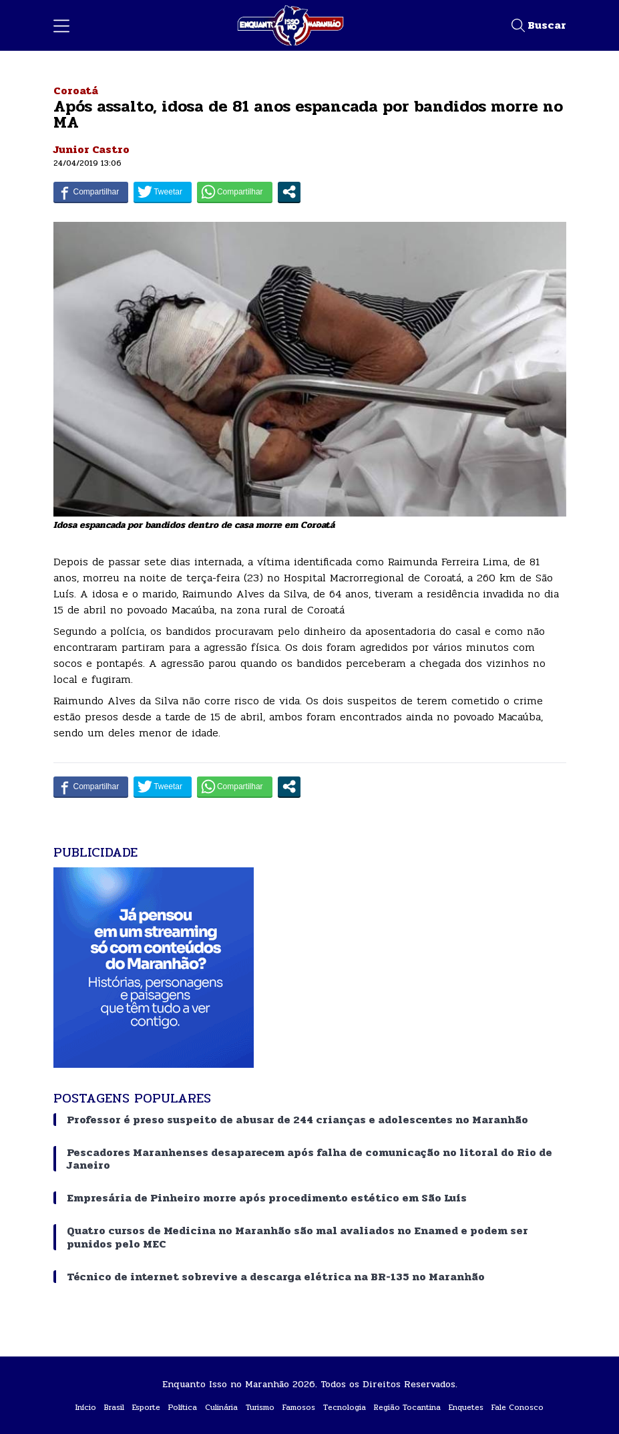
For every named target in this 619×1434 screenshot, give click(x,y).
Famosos (298, 1407)
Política (182, 1407)
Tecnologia (344, 1407)
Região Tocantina (407, 1407)
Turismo (260, 1407)
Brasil (114, 1407)
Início (85, 1407)
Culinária (221, 1407)
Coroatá (75, 90)
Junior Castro (91, 149)
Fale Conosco (517, 1407)
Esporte (146, 1407)
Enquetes (466, 1407)
